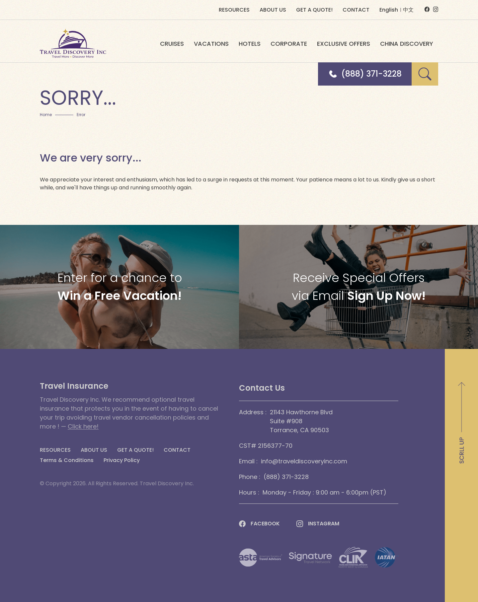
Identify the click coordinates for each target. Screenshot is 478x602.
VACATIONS (211, 43)
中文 (408, 10)
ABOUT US (273, 10)
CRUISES (172, 43)
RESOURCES (234, 10)
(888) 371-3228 (371, 74)
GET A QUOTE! (314, 10)
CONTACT (356, 10)
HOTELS (250, 43)
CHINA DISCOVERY (406, 43)
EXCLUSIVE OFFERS (343, 43)
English (388, 10)
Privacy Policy (122, 460)
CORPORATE (289, 43)
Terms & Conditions (67, 460)
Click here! (83, 426)
